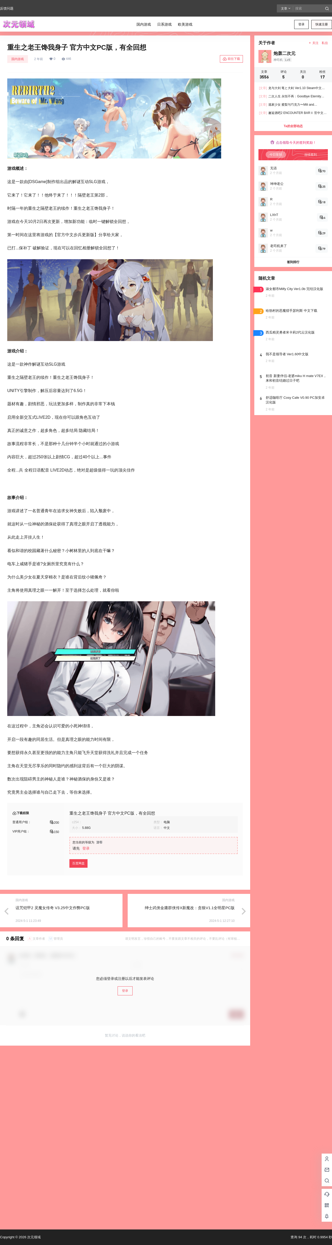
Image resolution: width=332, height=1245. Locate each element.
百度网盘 (78, 863)
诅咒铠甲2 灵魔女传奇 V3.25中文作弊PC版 (53, 908)
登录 (301, 24)
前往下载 (231, 59)
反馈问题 (6, 8)
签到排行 (293, 262)
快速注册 (321, 24)
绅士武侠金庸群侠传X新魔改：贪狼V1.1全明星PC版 (190, 908)
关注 (313, 43)
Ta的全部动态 (293, 126)
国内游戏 (17, 59)
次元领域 (33, 1237)
